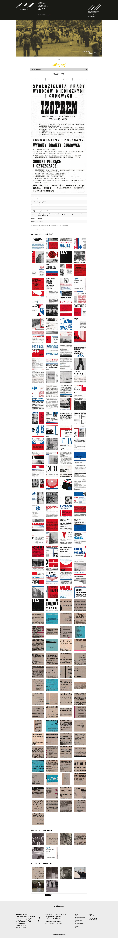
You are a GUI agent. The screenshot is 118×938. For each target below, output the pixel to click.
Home (59, 59)
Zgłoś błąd (77, 926)
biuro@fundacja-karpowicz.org (53, 923)
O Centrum (40, 2)
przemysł (67, 214)
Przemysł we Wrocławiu (42, 211)
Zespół (76, 915)
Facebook (92, 915)
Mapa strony (77, 927)
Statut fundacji (41, 3)
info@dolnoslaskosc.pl (92, 15)
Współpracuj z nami (78, 920)
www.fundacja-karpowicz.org (53, 921)
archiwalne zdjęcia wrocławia (43, 214)
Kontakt (76, 914)
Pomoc (39, 9)
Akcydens (39, 218)
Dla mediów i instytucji (79, 923)
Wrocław (39, 208)
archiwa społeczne (46, 215)
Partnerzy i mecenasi (43, 6)
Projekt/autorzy (42, 5)
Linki (76, 924)
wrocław (52, 214)
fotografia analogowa (59, 214)
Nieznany (39, 199)
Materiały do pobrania (79, 921)
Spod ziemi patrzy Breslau (80, 917)
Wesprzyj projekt (42, 8)
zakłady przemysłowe (74, 214)
